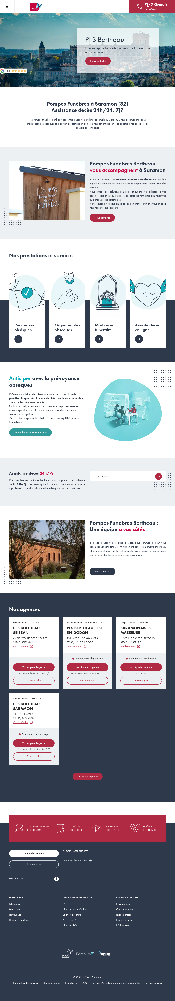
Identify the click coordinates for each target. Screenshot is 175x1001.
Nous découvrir (102, 571)
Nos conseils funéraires (75, 909)
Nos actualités (70, 925)
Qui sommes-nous (125, 909)
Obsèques (14, 904)
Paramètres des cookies (25, 983)
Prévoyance (15, 914)
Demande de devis (19, 920)
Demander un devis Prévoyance (30, 432)
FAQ (65, 904)
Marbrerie (14, 909)
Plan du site (71, 983)
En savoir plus (34, 680)
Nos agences (123, 904)
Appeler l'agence (33, 667)
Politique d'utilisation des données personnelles (116, 983)
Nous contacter (98, 61)
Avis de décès (70, 920)
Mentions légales (51, 983)
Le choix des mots (72, 914)
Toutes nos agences (87, 776)
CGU (84, 983)
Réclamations (123, 925)
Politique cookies (153, 983)
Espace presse (123, 914)
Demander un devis (34, 853)
